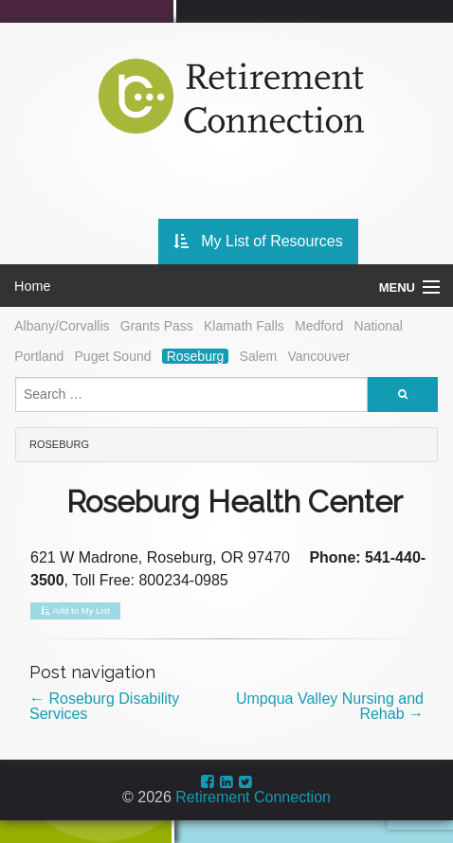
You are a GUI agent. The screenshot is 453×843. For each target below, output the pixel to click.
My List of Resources (258, 241)
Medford (319, 325)
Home (32, 286)
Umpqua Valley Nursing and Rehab (330, 706)
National (378, 325)
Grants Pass (156, 325)
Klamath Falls (244, 325)
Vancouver (318, 356)
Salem (259, 356)
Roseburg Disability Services (104, 706)
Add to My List (75, 611)
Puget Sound (113, 356)
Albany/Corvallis (61, 325)
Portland (38, 356)
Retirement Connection (253, 797)
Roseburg (196, 356)
